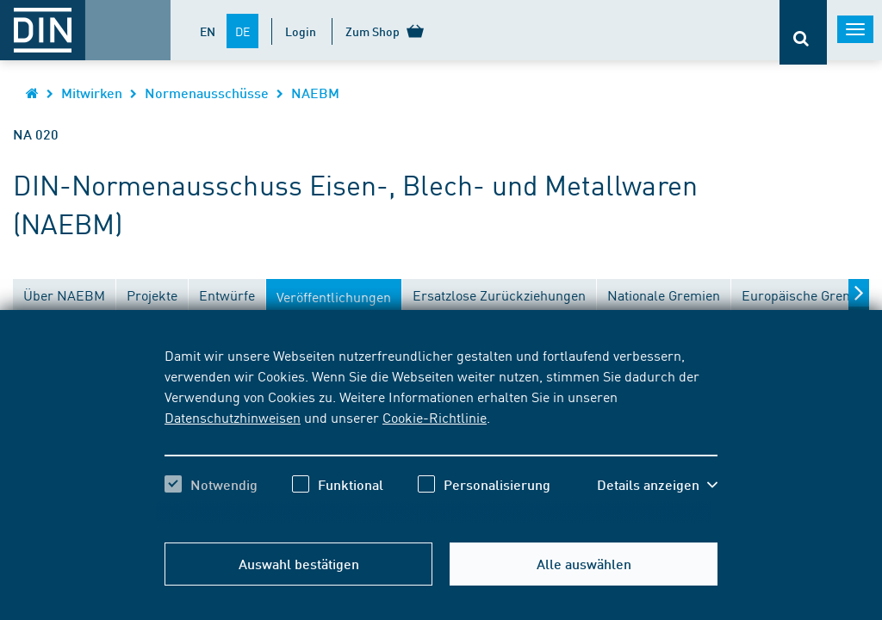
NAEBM (315, 92)
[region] (441, 434)
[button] (657, 484)
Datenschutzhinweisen (233, 416)
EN (207, 31)
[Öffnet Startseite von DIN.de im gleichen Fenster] (32, 92)
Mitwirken (91, 92)
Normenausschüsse (207, 92)
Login (300, 31)
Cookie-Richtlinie (434, 416)
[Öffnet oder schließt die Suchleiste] (803, 32)
